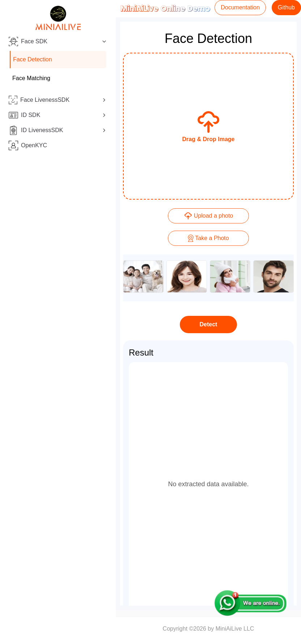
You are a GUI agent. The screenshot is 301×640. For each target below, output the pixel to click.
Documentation (240, 7)
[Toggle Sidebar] (116, 320)
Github (286, 7)
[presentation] (208, 126)
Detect (208, 324)
